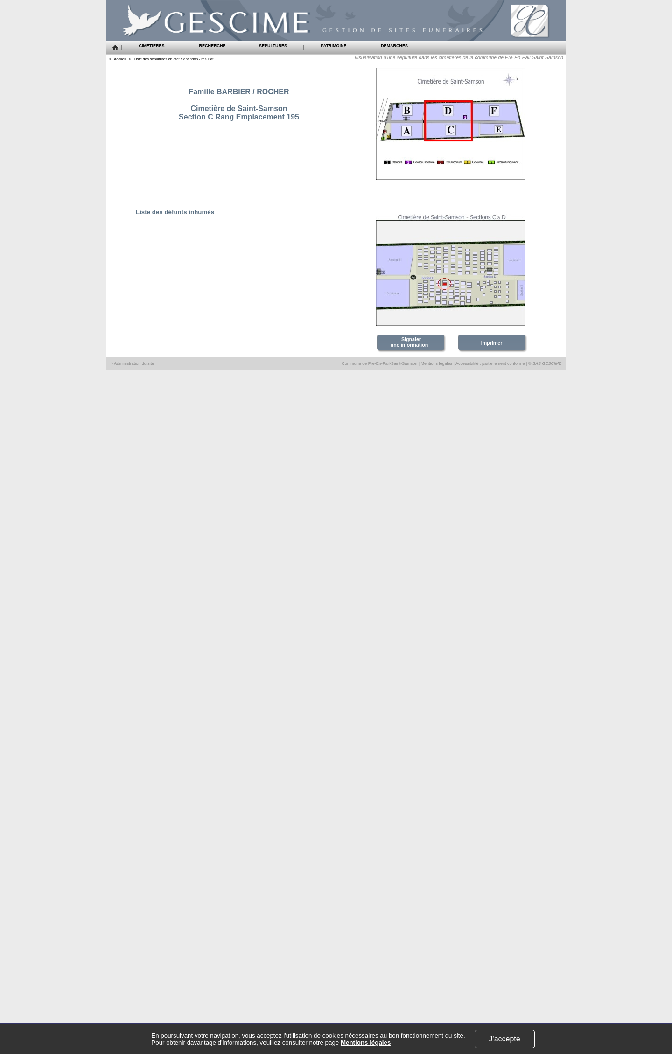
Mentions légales (437, 363)
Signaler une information (410, 342)
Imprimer (492, 343)
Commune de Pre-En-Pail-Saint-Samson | (381, 363)
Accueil (120, 59)
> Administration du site (132, 363)
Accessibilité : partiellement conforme (490, 363)
